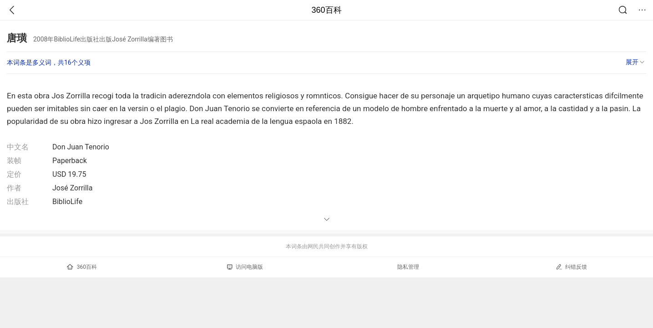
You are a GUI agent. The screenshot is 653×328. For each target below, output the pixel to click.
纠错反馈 (571, 266)
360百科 (326, 10)
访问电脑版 (245, 267)
